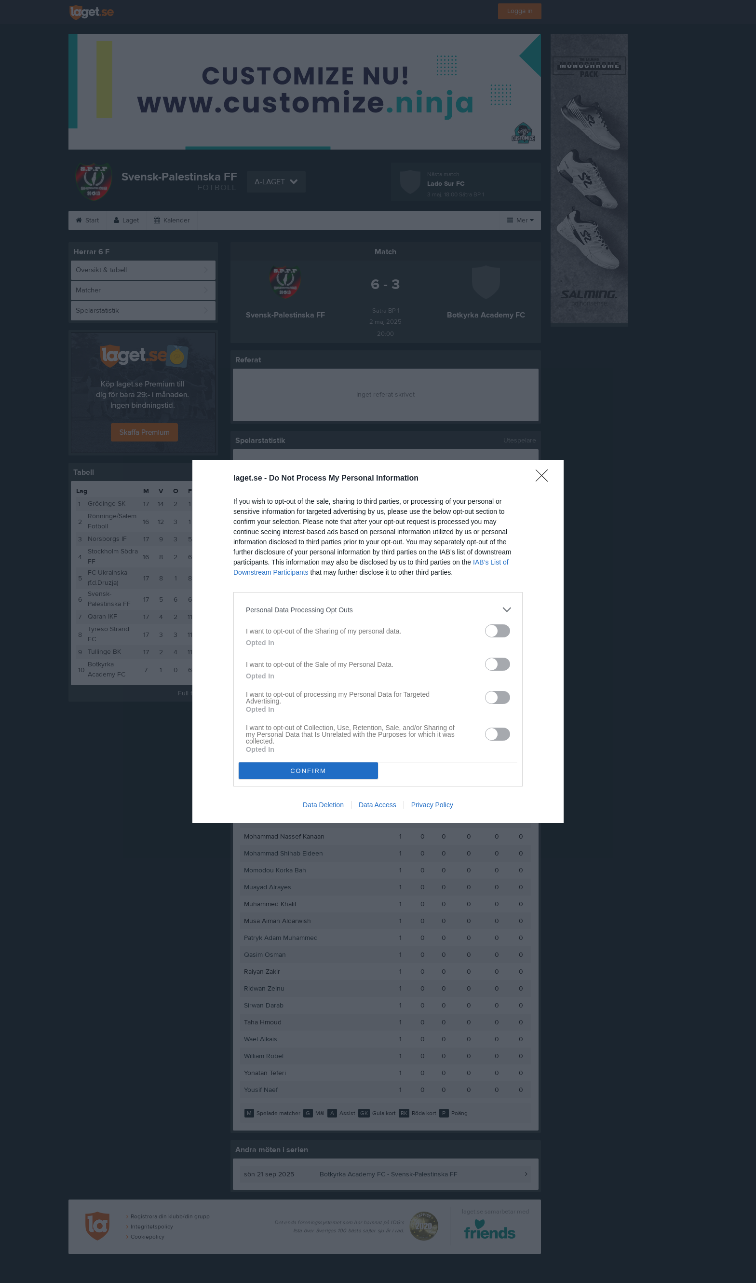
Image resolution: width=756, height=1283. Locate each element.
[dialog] (378, 641)
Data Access (377, 805)
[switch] (497, 630)
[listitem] (378, 610)
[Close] (545, 478)
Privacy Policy (432, 805)
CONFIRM (308, 770)
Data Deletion (323, 805)
